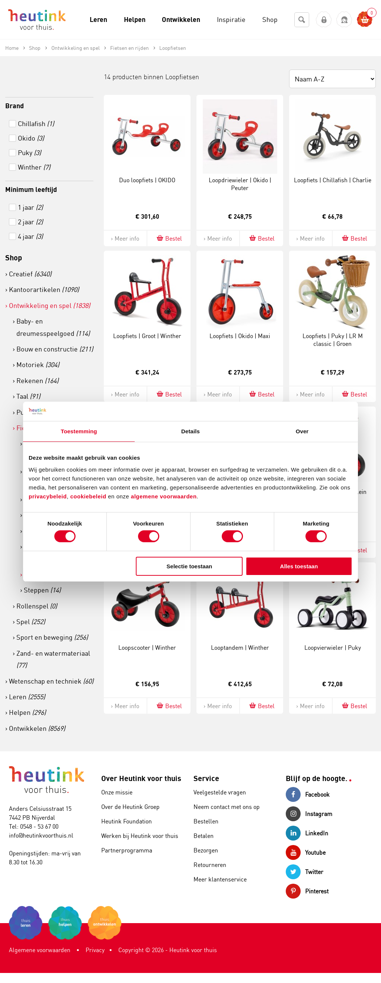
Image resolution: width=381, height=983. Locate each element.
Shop (13, 257)
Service (206, 778)
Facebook (308, 794)
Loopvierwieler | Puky (332, 647)
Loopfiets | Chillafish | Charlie (332, 180)
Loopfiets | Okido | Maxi (239, 336)
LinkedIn (307, 833)
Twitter (304, 871)
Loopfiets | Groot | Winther (147, 336)
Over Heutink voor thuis (141, 778)
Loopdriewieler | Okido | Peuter (240, 184)
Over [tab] (302, 431)
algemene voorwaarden (164, 496)
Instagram (309, 813)
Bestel (169, 238)
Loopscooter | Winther (147, 647)
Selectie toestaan (189, 566)
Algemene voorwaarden (39, 950)
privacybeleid (48, 496)
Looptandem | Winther (240, 647)
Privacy (95, 950)
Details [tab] (190, 431)
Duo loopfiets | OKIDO (147, 180)
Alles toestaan (299, 566)
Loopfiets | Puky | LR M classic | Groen (332, 339)
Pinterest (307, 891)
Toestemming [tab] (79, 431)
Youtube (306, 852)
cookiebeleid (89, 496)
